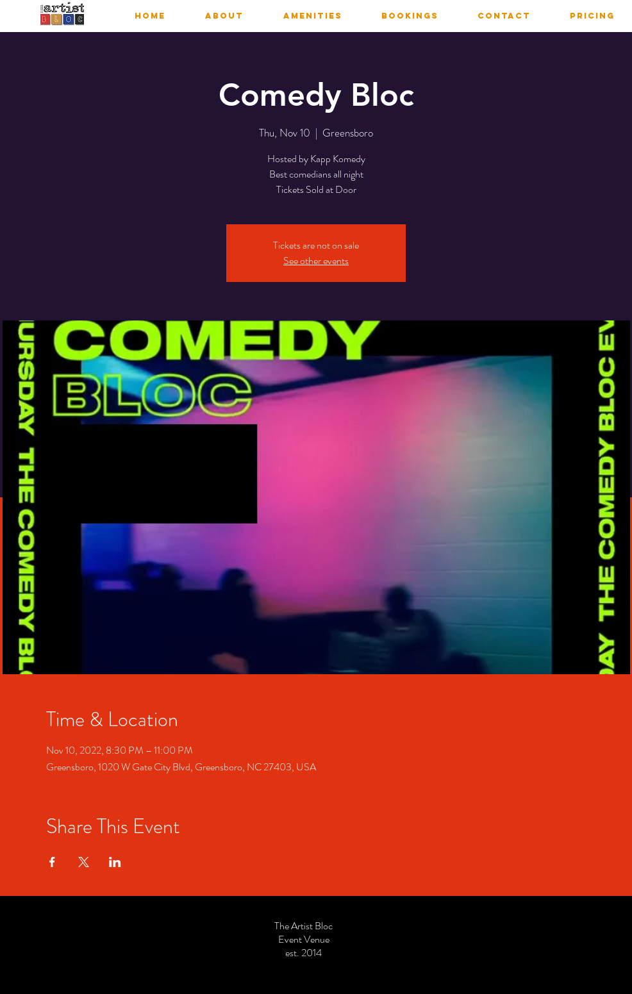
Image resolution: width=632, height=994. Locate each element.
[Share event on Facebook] (52, 862)
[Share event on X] (84, 862)
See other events (316, 260)
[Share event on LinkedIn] (115, 862)
